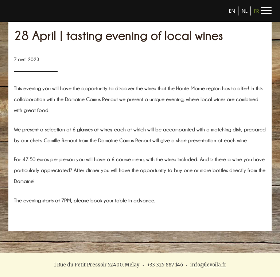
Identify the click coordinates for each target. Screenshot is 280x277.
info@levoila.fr (208, 265)
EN (232, 11)
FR (256, 11)
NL (245, 11)
